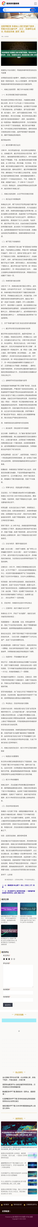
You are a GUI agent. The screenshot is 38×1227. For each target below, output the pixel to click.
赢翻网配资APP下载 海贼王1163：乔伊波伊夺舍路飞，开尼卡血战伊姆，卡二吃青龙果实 (14, 1165)
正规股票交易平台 (30, 1205)
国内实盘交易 (16, 1205)
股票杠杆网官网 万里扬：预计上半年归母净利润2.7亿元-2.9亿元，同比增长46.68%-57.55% (14, 1191)
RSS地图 (22, 1217)
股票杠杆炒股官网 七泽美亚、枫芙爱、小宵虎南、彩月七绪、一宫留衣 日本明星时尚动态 (14, 1155)
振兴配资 (5, 1205)
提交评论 (8, 1005)
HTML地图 (29, 1217)
